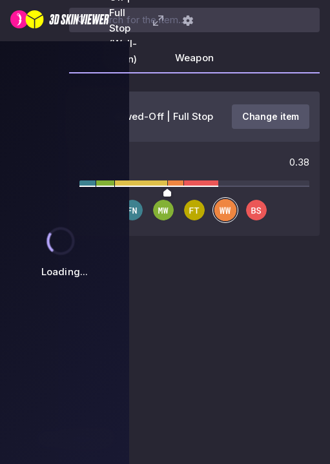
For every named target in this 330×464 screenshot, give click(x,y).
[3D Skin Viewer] (59, 20)
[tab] (194, 61)
